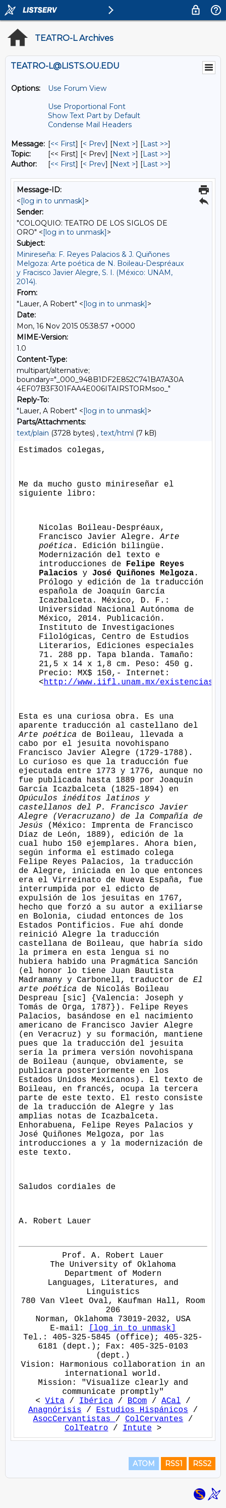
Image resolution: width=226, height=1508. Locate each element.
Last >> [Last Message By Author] (155, 164)
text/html (117, 433)
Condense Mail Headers (90, 124)
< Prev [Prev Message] (94, 143)
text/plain (33, 433)
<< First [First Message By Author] (63, 164)
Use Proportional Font (87, 106)
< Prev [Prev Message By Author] (94, 164)
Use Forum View (77, 88)
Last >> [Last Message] (155, 143)
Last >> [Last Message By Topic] (155, 153)
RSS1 (174, 1463)
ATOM (144, 1463)
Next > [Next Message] (124, 143)
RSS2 (202, 1463)
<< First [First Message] (63, 143)
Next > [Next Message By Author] (124, 164)
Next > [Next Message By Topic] (124, 153)
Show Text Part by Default (94, 115)
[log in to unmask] (53, 200)
